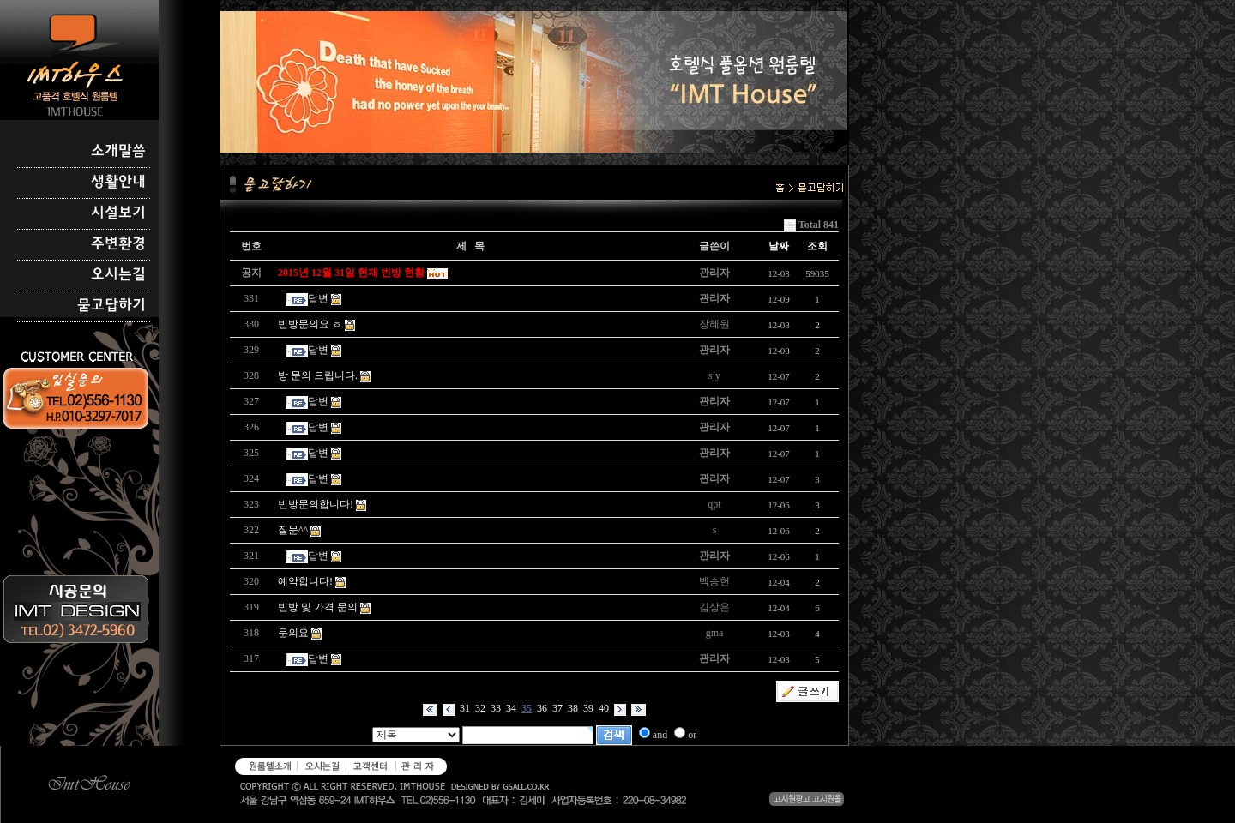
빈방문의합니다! (315, 504)
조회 (817, 246)
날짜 (778, 246)
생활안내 (118, 182)
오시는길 (118, 275)
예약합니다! (305, 581)
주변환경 (118, 244)
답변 (318, 298)
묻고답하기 (111, 306)
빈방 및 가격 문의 (318, 607)
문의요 (293, 633)
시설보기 (118, 213)
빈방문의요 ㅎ (310, 324)
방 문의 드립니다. (318, 375)
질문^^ (293, 530)
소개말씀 (118, 151)
